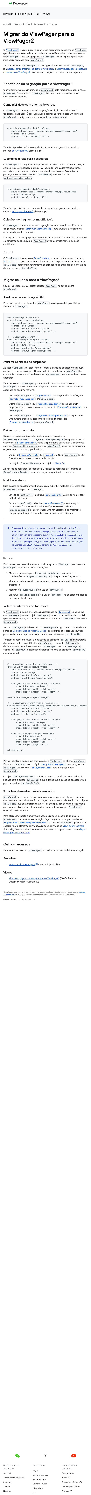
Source (6, 1486)
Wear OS (66, 1477)
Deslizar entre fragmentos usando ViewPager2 (30, 69)
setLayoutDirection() (22, 211)
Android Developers (11, 24)
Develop (8, 14)
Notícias (7, 1491)
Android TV (67, 1491)
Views (46, 14)
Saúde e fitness (39, 1479)
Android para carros (71, 1486)
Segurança (8, 1482)
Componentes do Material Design (29, 631)
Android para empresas (13, 1477)
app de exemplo (35, 548)
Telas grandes (68, 1473)
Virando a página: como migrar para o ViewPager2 (34, 878)
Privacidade (38, 1488)
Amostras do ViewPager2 (22, 864)
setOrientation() (20, 150)
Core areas (25, 14)
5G (34, 1492)
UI (38, 14)
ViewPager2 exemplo (73, 826)
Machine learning (40, 1475)
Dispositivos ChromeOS (72, 1482)
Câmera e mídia (40, 1484)
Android (7, 1473)
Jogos (35, 1470)
